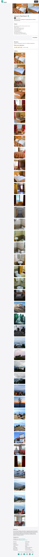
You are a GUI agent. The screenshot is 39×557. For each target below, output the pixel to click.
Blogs (26, 546)
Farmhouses (15, 549)
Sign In (36, 1)
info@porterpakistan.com (22, 539)
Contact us (27, 544)
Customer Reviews (28, 547)
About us (26, 543)
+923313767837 (22, 538)
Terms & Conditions (28, 549)
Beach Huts (15, 548)
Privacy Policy (27, 548)
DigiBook (15, 543)
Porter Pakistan (21, 551)
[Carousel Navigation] (25, 8)
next (38, 8)
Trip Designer (15, 544)
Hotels (14, 546)
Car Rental (15, 547)
